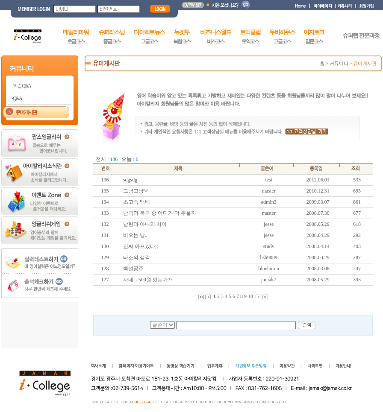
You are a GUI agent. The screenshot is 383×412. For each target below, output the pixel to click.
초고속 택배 (136, 202)
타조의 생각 (136, 257)
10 (250, 296)
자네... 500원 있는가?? (148, 280)
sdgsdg (130, 180)
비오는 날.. (135, 235)
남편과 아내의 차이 (145, 224)
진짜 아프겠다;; (140, 246)
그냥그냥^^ (135, 191)
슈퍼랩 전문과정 (360, 35)
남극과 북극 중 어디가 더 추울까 (159, 213)
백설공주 (133, 269)
